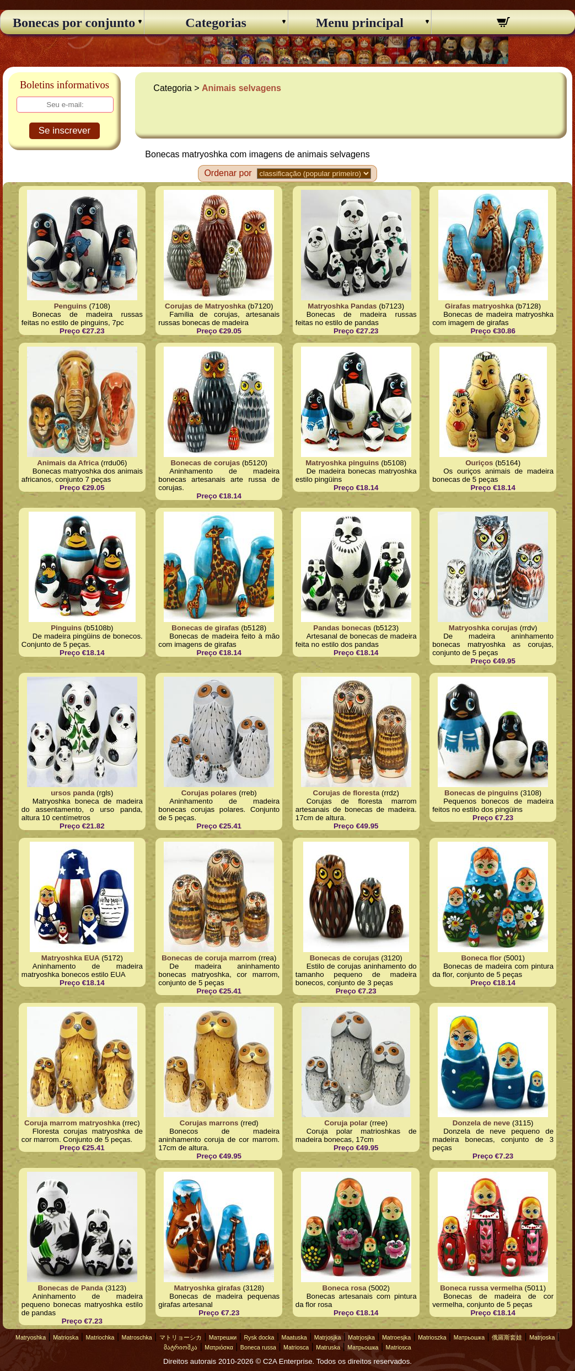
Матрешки (223, 1337)
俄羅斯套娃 (507, 1337)
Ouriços (479, 463)
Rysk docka (259, 1337)
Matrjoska (542, 1337)
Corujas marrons (209, 1123)
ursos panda (72, 793)
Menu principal (360, 22)
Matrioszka (432, 1337)
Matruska (328, 1347)
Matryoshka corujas (483, 628)
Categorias (215, 22)
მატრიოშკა (180, 1347)
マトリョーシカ (180, 1337)
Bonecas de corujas (205, 463)
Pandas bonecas (342, 628)
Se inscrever (64, 130)
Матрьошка (469, 1337)
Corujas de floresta (346, 793)
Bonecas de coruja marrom (209, 958)
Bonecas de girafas (205, 628)
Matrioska (65, 1337)
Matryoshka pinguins (342, 463)
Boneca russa (258, 1347)
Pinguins (66, 628)
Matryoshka (30, 1337)
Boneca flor (481, 958)
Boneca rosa (345, 1288)
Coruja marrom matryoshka (72, 1123)
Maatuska (294, 1337)
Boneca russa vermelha (481, 1288)
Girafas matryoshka (479, 306)
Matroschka (137, 1337)
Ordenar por (227, 173)
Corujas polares (209, 793)
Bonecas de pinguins (481, 793)
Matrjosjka (327, 1337)
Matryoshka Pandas (342, 306)
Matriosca (296, 1347)
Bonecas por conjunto (72, 22)
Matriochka (99, 1337)
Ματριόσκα (219, 1347)
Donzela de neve (481, 1123)
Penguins (70, 306)
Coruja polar (346, 1123)
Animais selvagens (241, 88)
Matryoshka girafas (207, 1288)
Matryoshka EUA (70, 958)
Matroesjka (396, 1337)
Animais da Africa (68, 463)
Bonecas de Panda (70, 1288)
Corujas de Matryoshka (205, 306)
